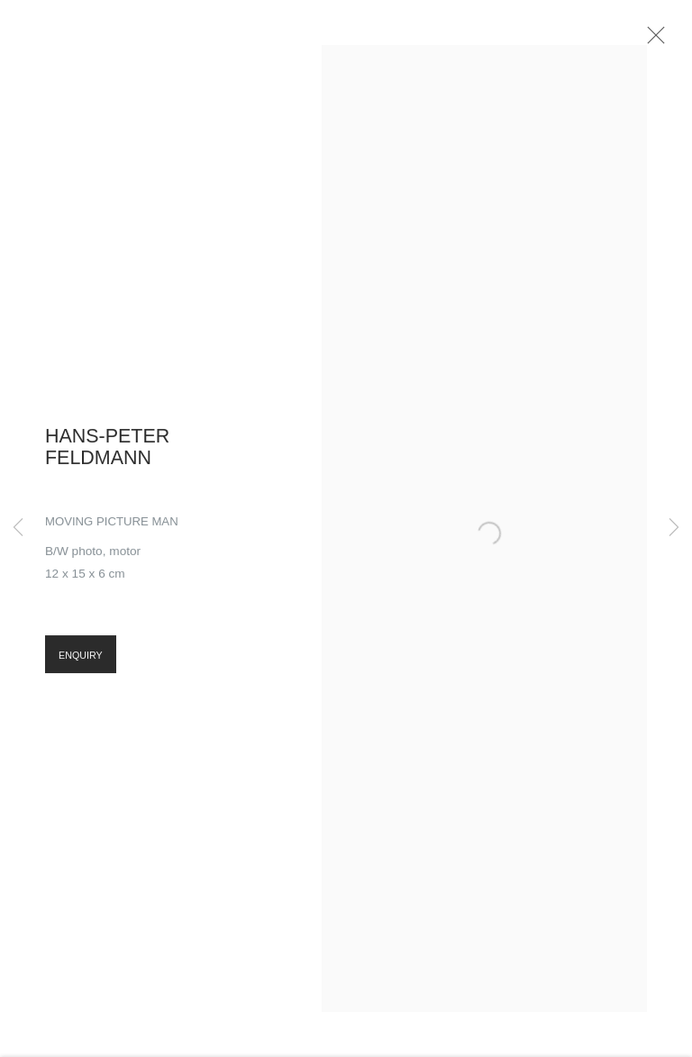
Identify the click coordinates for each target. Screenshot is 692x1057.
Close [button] (661, 40)
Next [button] (674, 528)
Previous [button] (18, 528)
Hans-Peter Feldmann (107, 454)
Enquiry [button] (81, 663)
